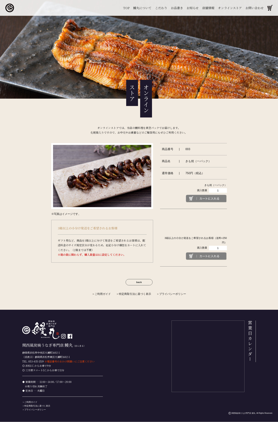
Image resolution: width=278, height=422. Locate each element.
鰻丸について (142, 8)
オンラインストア (230, 8)
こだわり (161, 8)
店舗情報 (208, 8)
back (139, 282)
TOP (126, 8)
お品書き (177, 8)
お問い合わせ (254, 8)
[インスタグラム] (63, 336)
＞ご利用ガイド (101, 294)
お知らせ (193, 8)
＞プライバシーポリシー (171, 294)
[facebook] (70, 336)
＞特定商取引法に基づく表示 (133, 294)
